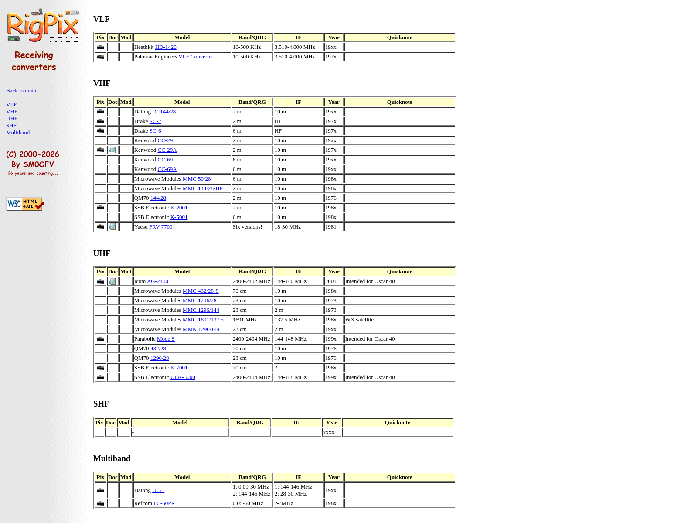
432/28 (158, 348)
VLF (11, 104)
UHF (11, 118)
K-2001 (179, 207)
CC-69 (165, 159)
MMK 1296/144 (201, 329)
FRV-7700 (160, 226)
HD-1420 (166, 47)
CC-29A (167, 150)
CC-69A (167, 169)
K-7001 (179, 367)
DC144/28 (164, 111)
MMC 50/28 (197, 178)
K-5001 (179, 217)
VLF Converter (195, 56)
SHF (11, 125)
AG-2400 (157, 281)
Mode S (166, 338)
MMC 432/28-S (201, 290)
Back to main (21, 90)
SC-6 (155, 130)
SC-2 (155, 121)
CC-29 (165, 140)
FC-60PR (164, 503)
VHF (11, 111)
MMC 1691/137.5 (203, 319)
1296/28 (159, 358)
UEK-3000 (182, 377)
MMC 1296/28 (200, 300)
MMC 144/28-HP (203, 188)
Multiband (18, 132)
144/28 (158, 198)
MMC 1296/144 (201, 310)
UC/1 (158, 490)
